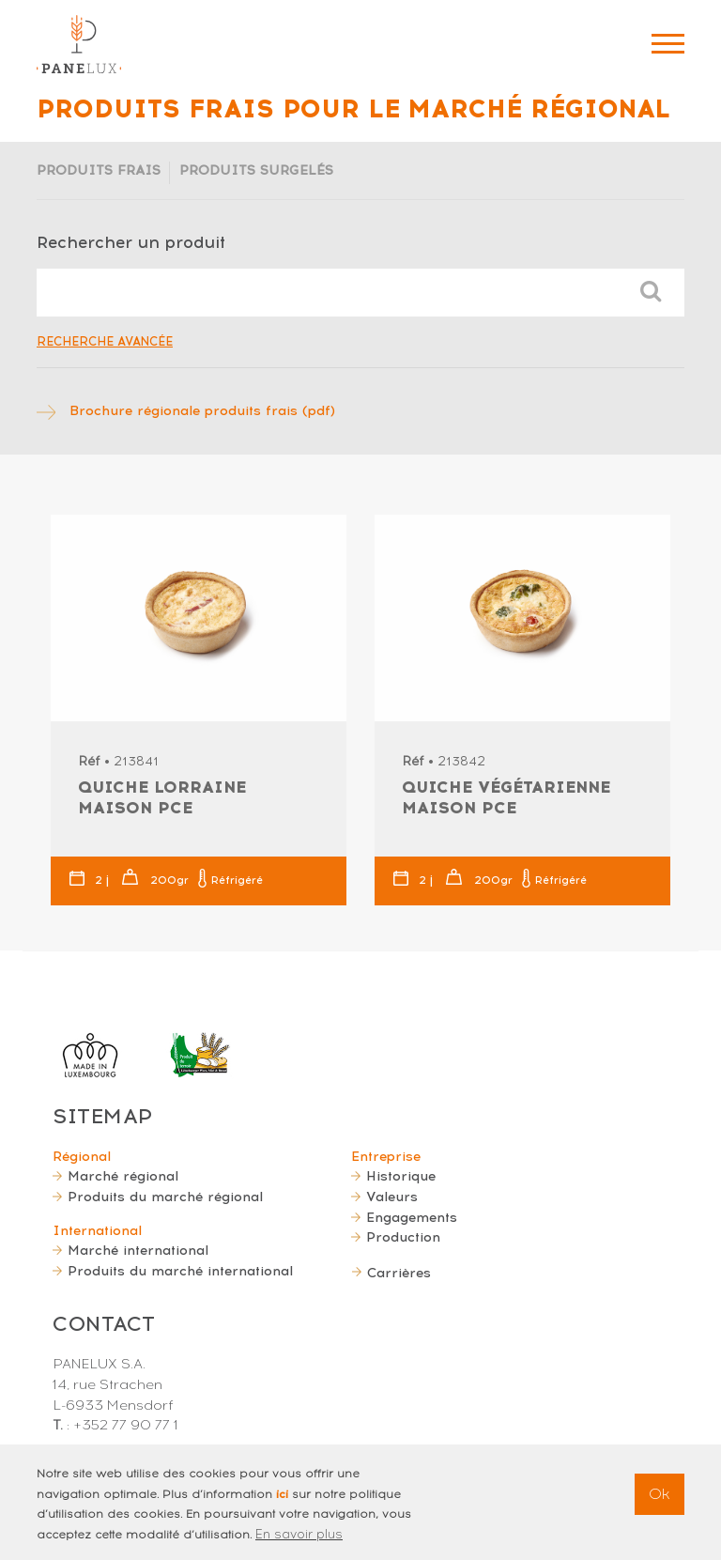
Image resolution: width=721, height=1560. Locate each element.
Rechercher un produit (131, 242)
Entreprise (386, 1156)
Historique (401, 1175)
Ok (659, 1499)
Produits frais (99, 170)
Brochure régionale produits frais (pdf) (202, 410)
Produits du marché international (180, 1270)
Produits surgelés (256, 170)
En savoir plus (299, 1540)
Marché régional (123, 1175)
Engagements (411, 1217)
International (97, 1230)
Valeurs (392, 1196)
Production (403, 1236)
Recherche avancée (105, 341)
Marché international (138, 1250)
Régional (82, 1156)
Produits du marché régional (165, 1196)
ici (282, 1499)
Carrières (399, 1272)
